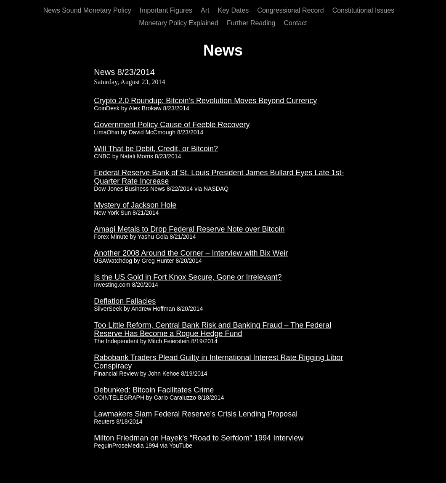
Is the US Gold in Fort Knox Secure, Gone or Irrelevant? (187, 277)
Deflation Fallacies (125, 301)
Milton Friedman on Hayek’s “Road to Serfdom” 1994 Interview (198, 438)
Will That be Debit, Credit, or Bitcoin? (156, 148)
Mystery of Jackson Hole (135, 205)
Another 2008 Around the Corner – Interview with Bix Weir (191, 253)
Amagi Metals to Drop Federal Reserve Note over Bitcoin (189, 229)
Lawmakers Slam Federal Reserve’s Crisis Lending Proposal (195, 414)
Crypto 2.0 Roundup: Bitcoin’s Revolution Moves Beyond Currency (205, 100)
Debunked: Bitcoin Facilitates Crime (154, 390)
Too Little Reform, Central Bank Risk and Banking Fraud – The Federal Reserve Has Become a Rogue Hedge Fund (212, 329)
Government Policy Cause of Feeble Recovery (172, 124)
